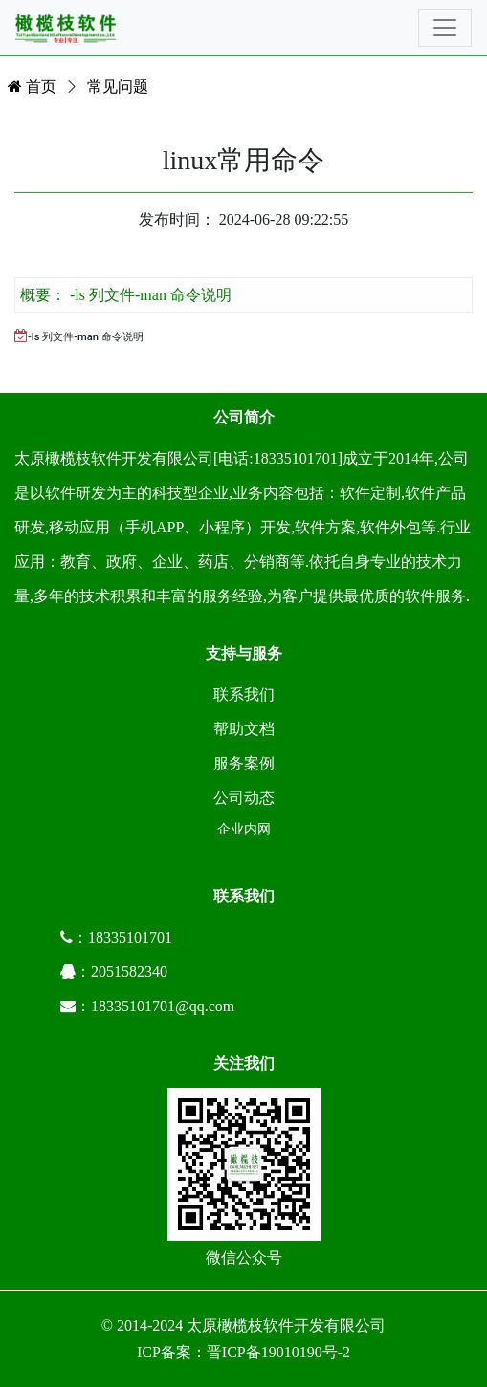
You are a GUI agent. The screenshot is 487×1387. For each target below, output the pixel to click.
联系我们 (244, 694)
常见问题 (117, 86)
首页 (32, 86)
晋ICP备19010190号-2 (278, 1352)
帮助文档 (244, 729)
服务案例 (244, 763)
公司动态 (244, 798)
